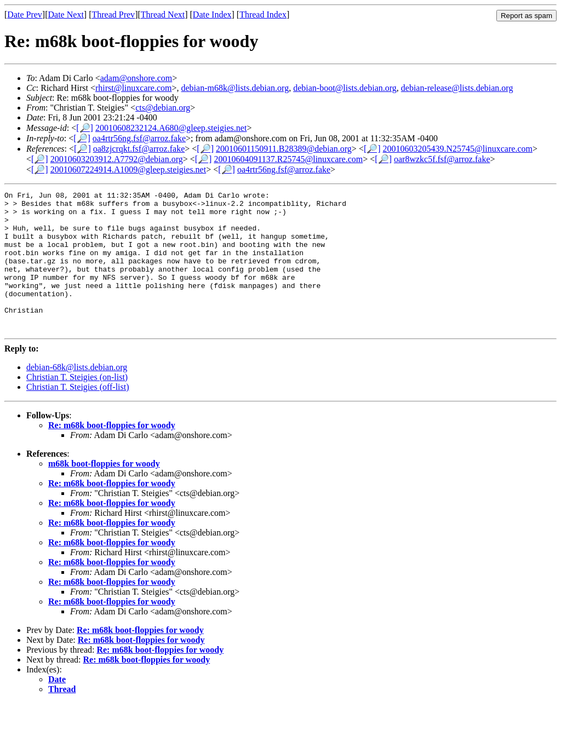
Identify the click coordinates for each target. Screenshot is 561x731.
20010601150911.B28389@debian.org (284, 148)
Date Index (212, 14)
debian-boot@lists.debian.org (345, 88)
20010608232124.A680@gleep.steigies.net (171, 128)
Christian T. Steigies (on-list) (77, 405)
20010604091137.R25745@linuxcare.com (288, 159)
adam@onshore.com (136, 78)
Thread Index (263, 14)
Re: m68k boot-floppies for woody (111, 453)
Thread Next (163, 14)
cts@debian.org (162, 107)
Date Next (66, 14)
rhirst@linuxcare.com (133, 88)
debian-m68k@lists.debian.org (235, 88)
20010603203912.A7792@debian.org (116, 159)
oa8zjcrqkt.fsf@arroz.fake (139, 148)
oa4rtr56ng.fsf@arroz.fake (139, 138)
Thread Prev (113, 14)
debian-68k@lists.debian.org (76, 395)
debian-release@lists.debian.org (457, 88)
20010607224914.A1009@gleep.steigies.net (128, 169)
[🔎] (84, 128)
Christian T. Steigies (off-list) (77, 414)
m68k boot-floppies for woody (104, 491)
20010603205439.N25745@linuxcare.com (458, 148)
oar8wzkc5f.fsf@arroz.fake (442, 159)
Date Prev (24, 14)
